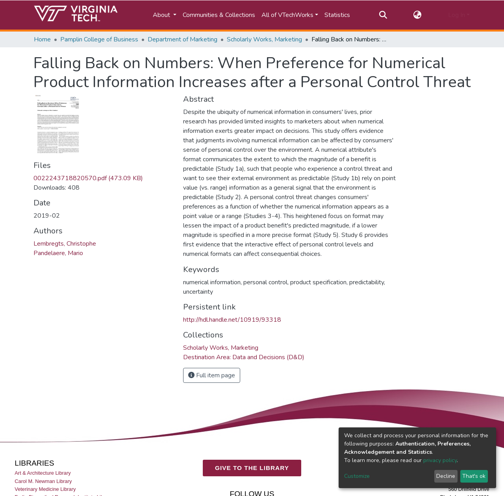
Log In (456, 15)
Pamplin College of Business (99, 39)
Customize (357, 476)
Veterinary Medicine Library (45, 489)
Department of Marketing (182, 39)
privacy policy (440, 460)
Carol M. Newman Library (43, 481)
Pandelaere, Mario (58, 253)
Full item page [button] (211, 375)
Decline (445, 476)
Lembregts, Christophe (64, 243)
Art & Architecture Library (42, 473)
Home (42, 39)
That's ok (473, 476)
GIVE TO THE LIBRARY (252, 467)
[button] (417, 15)
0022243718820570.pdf (88, 178)
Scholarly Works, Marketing (264, 39)
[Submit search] (383, 15)
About (162, 15)
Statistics (337, 15)
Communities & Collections (219, 15)
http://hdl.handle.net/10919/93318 (232, 319)
